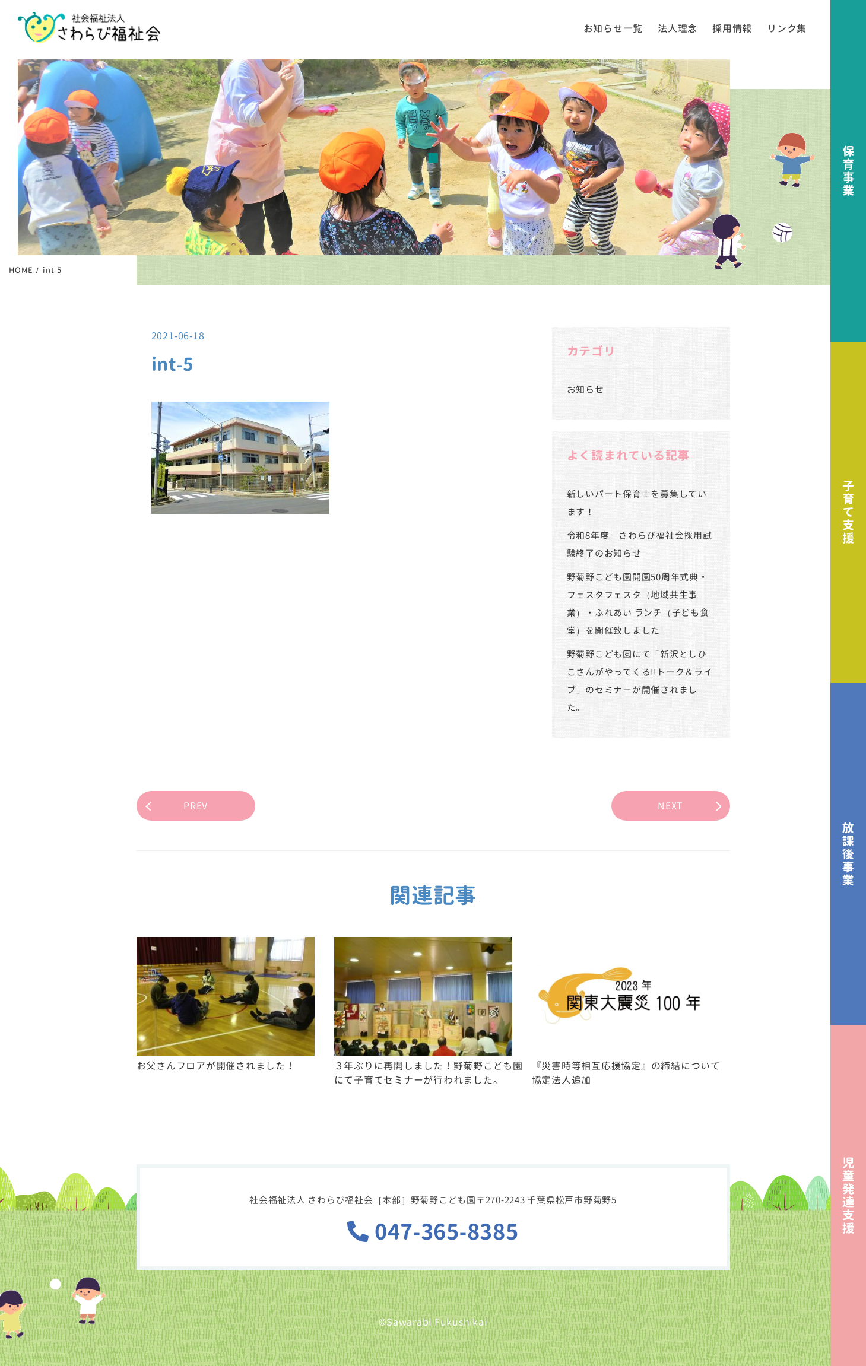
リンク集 (787, 28)
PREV (195, 805)
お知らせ (585, 389)
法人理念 (677, 28)
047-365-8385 (432, 1231)
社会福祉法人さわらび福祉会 (89, 27)
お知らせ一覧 (613, 28)
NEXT (670, 805)
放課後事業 (848, 854)
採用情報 (732, 28)
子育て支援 (848, 513)
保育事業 (848, 171)
